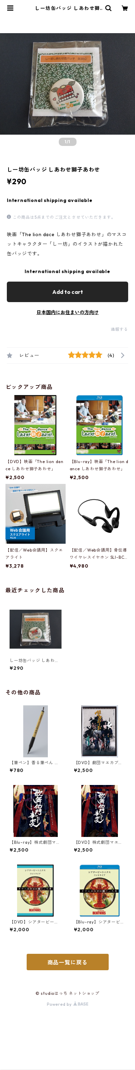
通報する (119, 329)
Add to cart (67, 291)
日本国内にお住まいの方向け (68, 312)
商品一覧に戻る (68, 962)
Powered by (67, 1004)
